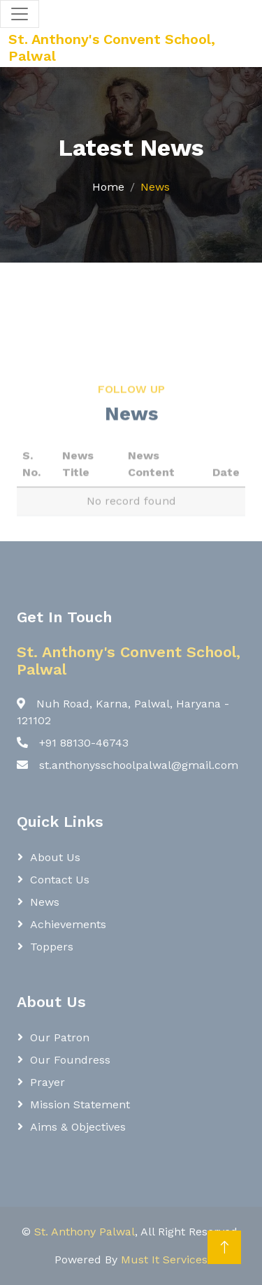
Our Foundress (70, 1059)
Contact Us (59, 879)
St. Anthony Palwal (84, 1231)
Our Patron (59, 1037)
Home (108, 186)
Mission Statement (80, 1104)
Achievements (68, 924)
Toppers (51, 946)
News (44, 902)
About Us (55, 857)
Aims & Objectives (78, 1126)
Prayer (47, 1082)
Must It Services (164, 1259)
